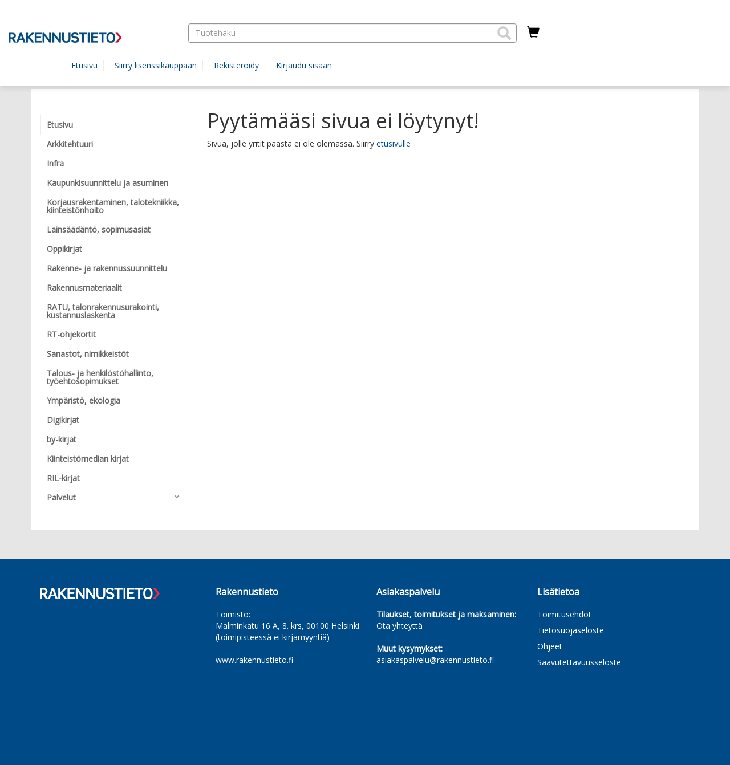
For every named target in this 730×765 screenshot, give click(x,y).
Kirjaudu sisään (304, 65)
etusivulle (393, 143)
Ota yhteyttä (399, 625)
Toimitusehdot (564, 614)
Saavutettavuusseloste (579, 662)
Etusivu (84, 65)
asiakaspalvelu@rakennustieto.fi (435, 659)
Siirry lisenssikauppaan (156, 65)
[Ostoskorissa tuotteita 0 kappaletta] (533, 32)
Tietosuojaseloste (570, 630)
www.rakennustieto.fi (254, 659)
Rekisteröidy (236, 65)
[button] (504, 33)
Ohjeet (549, 646)
